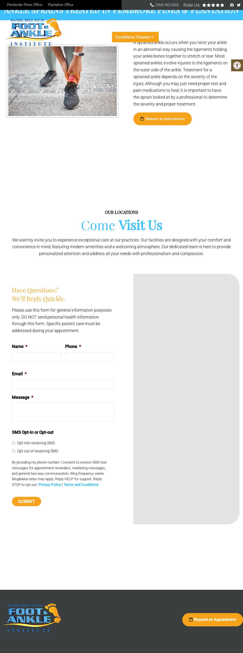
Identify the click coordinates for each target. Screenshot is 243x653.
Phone (73, 346)
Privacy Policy (49, 485)
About (106, 26)
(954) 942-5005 (167, 5)
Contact (169, 37)
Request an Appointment (162, 119)
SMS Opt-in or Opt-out (32, 432)
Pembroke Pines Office (24, 5)
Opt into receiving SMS (36, 443)
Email (19, 373)
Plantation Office (60, 5)
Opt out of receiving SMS (37, 451)
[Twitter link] (239, 5)
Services (201, 26)
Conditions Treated (133, 37)
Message (22, 397)
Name (19, 346)
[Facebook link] (232, 5)
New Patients (137, 26)
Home (88, 26)
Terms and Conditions (81, 485)
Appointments (174, 26)
